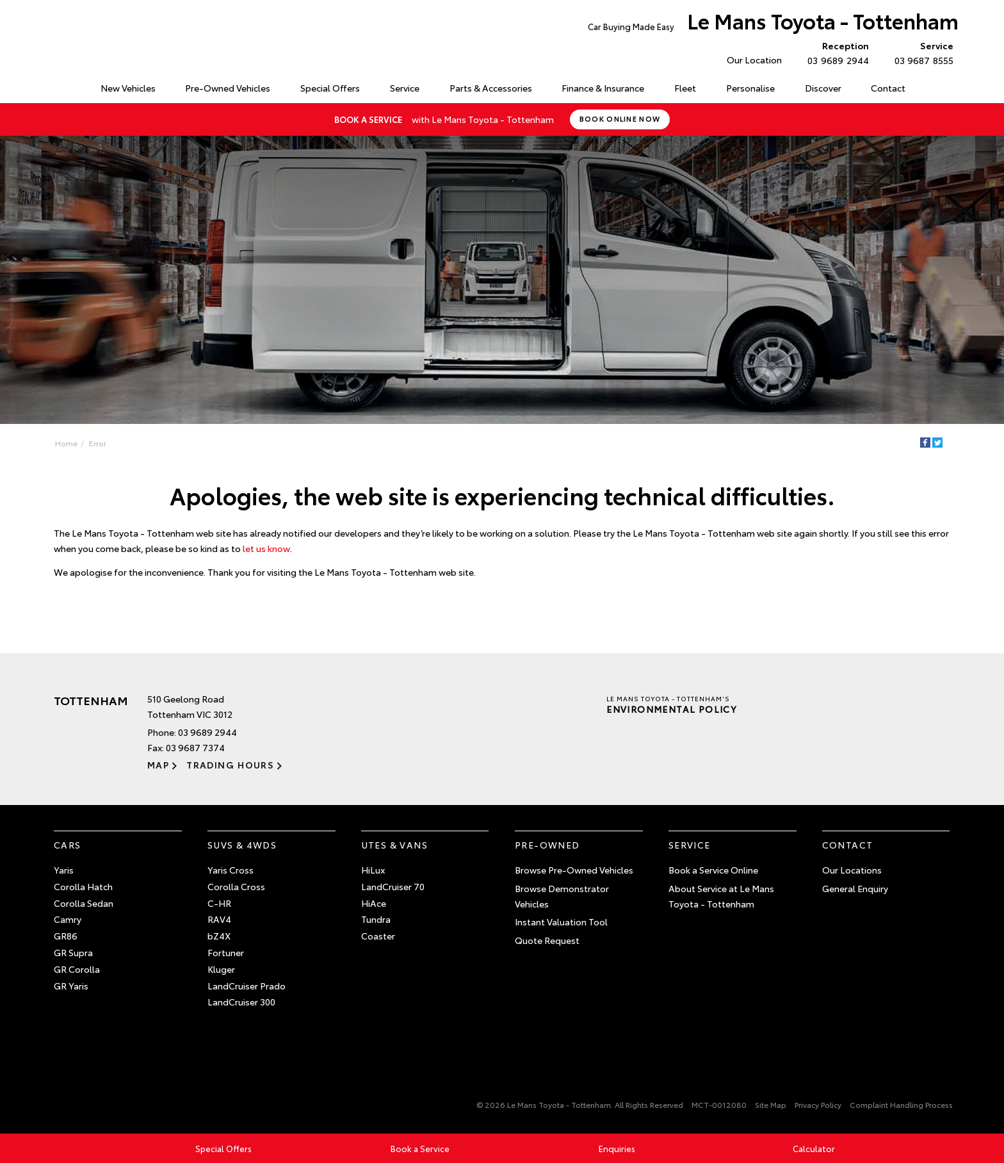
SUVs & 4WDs (242, 844)
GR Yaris (71, 985)
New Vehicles (128, 87)
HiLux (373, 869)
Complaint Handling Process (901, 1104)
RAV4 (219, 919)
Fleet (685, 87)
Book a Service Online (713, 869)
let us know (266, 548)
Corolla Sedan (83, 903)
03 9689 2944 (835, 52)
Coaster (378, 935)
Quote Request (547, 940)
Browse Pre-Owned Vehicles (574, 869)
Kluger (221, 969)
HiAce (373, 903)
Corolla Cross (236, 886)
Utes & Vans (394, 844)
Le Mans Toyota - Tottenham (773, 23)
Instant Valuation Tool (561, 921)
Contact (888, 87)
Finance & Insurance (603, 87)
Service (404, 87)
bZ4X (219, 935)
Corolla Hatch (83, 886)
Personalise (750, 87)
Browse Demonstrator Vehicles (562, 896)
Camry (67, 919)
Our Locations (852, 869)
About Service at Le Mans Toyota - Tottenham (721, 896)
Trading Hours (230, 764)
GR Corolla (77, 969)
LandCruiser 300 (241, 1001)
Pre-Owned (547, 844)
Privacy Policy (818, 1104)
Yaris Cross (230, 869)
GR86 (65, 935)
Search (934, 88)
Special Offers (330, 87)
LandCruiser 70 (393, 886)
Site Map (770, 1104)
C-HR (219, 903)
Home (56, 85)
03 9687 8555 (921, 52)
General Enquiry (855, 888)
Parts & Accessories (490, 87)
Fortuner (225, 952)
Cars (67, 844)
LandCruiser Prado (246, 985)
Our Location (754, 59)
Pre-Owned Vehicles (227, 87)
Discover (823, 87)
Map (158, 764)
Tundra (376, 919)
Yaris (64, 869)
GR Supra (73, 952)
